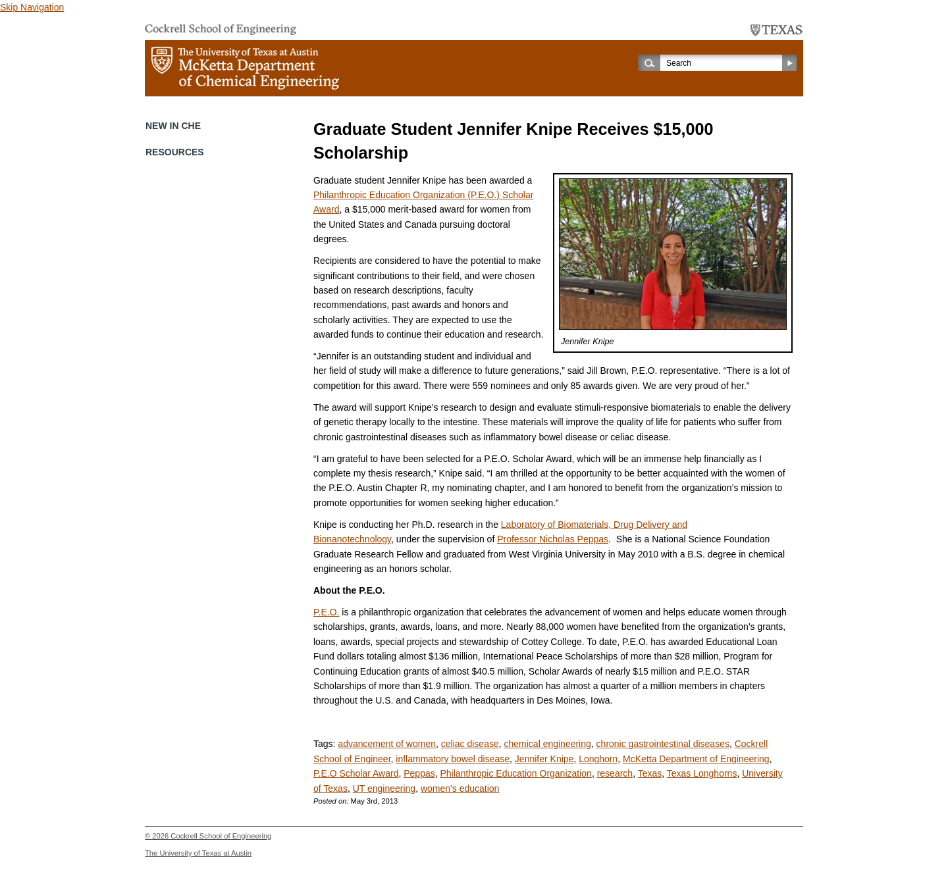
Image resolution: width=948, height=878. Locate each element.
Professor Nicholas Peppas (552, 539)
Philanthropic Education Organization (516, 773)
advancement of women (387, 743)
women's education (460, 788)
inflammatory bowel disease (453, 759)
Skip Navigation (32, 7)
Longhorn (598, 759)
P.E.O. (326, 612)
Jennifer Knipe (544, 759)
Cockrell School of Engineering (221, 836)
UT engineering (384, 788)
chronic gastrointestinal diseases (662, 743)
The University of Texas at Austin (198, 853)
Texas (650, 773)
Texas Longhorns (702, 773)
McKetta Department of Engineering (696, 759)
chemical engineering (547, 743)
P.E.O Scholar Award (355, 773)
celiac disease (470, 743)
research (615, 773)
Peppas (419, 773)
